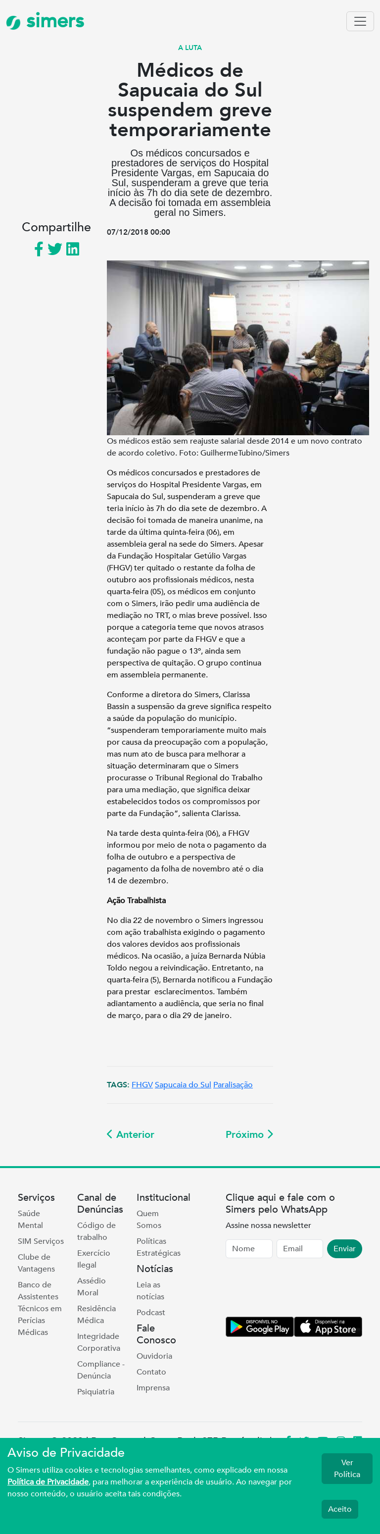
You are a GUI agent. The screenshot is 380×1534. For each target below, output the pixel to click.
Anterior (130, 1134)
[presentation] (301, 1289)
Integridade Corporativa (98, 1342)
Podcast (151, 1312)
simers (45, 21)
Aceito (340, 1509)
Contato (151, 1372)
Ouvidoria (154, 1356)
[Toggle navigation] (360, 21)
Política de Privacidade (48, 1482)
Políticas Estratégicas (159, 1247)
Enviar (344, 1248)
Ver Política (347, 1468)
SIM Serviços (41, 1241)
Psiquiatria (95, 1391)
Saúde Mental (30, 1219)
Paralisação (233, 1084)
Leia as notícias (150, 1290)
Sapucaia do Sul (183, 1084)
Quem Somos (149, 1219)
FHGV (142, 1084)
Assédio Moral (91, 1287)
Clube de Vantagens (36, 1263)
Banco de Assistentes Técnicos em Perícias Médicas (40, 1308)
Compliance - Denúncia (101, 1370)
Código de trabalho (96, 1231)
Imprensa (153, 1387)
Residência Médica (96, 1314)
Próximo (249, 1134)
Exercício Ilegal (93, 1259)
